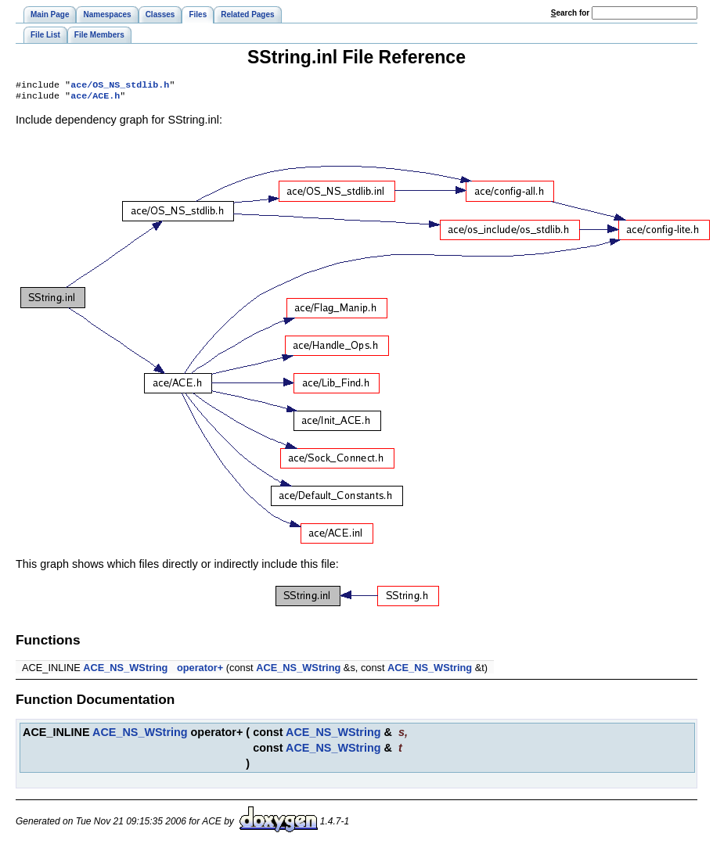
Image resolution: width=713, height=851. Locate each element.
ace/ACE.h (95, 98)
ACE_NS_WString (125, 671)
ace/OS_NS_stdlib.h (119, 86)
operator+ (200, 671)
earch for (570, 13)
